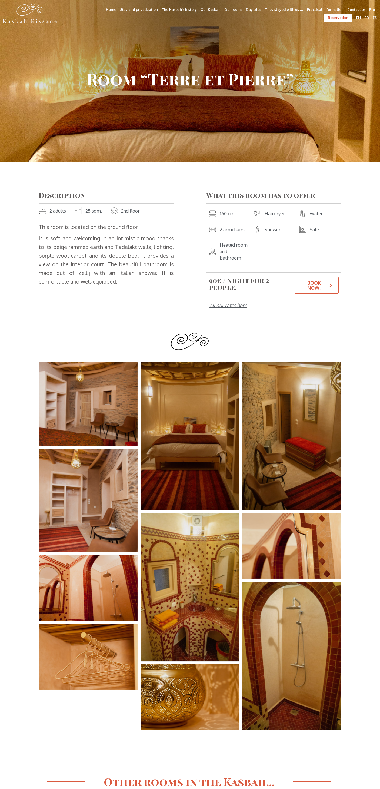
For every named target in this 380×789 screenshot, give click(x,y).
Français (110, 707)
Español (173, 707)
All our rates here (228, 305)
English (131, 707)
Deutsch (152, 707)
